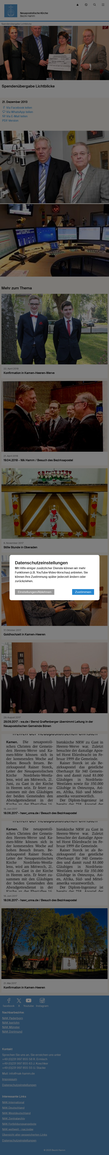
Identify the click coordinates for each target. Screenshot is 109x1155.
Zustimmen (83, 592)
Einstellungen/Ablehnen (34, 592)
